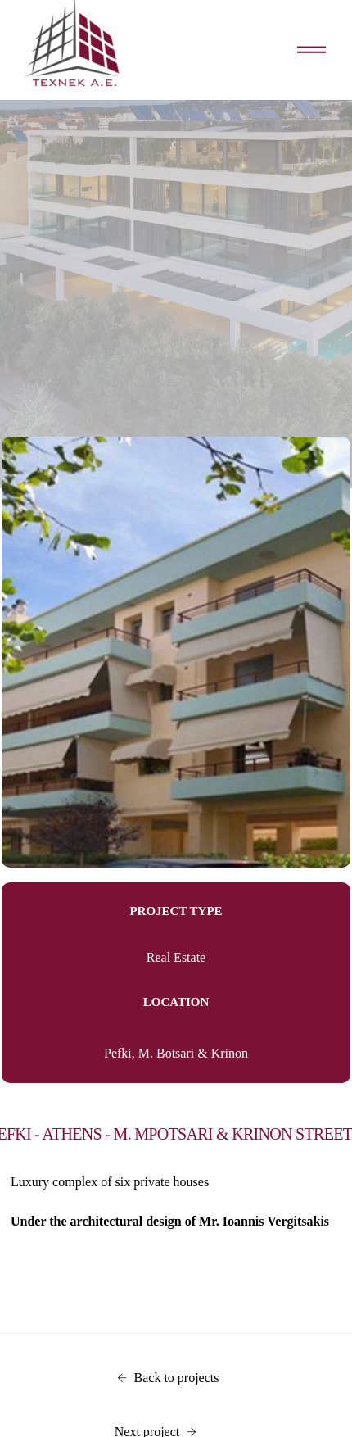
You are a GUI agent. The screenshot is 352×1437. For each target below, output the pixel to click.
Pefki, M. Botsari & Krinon (176, 1053)
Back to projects (168, 1378)
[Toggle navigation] (311, 50)
